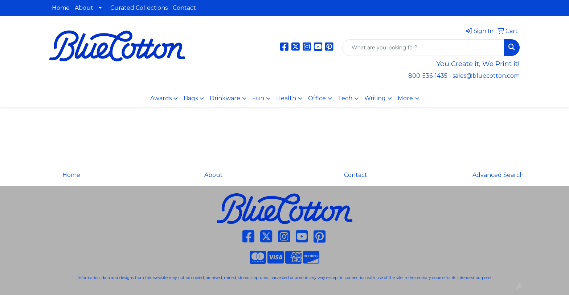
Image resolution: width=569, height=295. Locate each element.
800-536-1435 (427, 75)
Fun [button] (258, 98)
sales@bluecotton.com (486, 75)
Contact (184, 7)
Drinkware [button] (225, 98)
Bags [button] (191, 98)
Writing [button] (375, 98)
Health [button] (286, 98)
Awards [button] (161, 98)
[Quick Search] (423, 47)
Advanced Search (498, 174)
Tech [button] (345, 98)
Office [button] (317, 98)
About (84, 7)
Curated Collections (139, 7)
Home (61, 7)
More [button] (405, 98)
